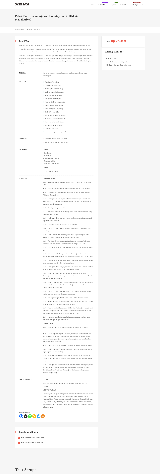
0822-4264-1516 (111, 59)
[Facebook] (21, 416)
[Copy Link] (34, 416)
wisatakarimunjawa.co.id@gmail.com (118, 62)
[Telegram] (38, 416)
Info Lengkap (19, 29)
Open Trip (103, 4)
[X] (25, 416)
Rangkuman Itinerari (33, 29)
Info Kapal (135, 4)
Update (114, 4)
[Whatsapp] (30, 416)
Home (91, 5)
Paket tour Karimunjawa (26, 45)
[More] (43, 416)
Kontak (123, 5)
